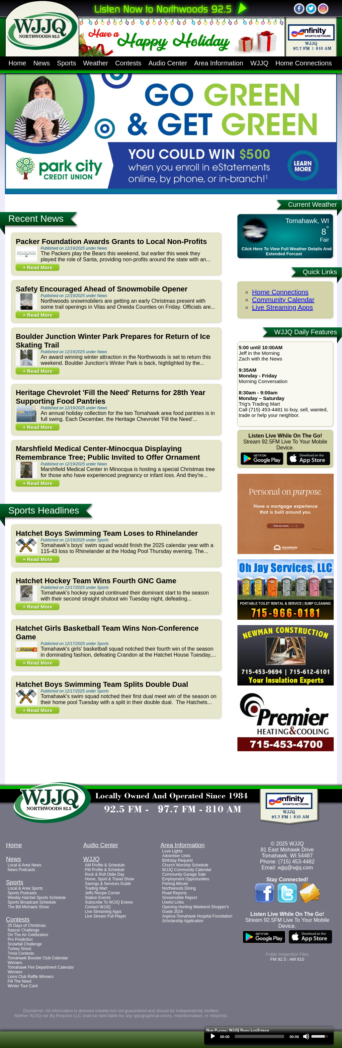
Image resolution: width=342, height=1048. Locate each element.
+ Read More (37, 267)
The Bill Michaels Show (28, 907)
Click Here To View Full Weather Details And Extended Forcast (286, 251)
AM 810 (296, 959)
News (41, 63)
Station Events (98, 897)
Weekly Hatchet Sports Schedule (37, 897)
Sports (66, 63)
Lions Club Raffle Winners (31, 976)
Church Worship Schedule (185, 865)
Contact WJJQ (98, 907)
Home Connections (304, 63)
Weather (95, 63)
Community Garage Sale (184, 874)
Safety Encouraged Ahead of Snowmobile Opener (102, 289)
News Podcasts (21, 869)
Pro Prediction (20, 939)
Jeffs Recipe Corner (102, 893)
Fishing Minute (175, 883)
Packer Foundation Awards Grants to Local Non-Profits (111, 241)
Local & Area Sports (25, 888)
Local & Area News (24, 865)
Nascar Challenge (23, 930)
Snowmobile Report (179, 897)
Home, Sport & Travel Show (109, 879)
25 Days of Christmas (27, 925)
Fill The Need (19, 981)
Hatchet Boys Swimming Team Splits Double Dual (102, 684)
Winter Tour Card (23, 986)
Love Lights (172, 851)
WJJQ (259, 63)
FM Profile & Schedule (105, 869)
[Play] (213, 1036)
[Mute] (306, 1036)
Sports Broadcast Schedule (32, 902)
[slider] (259, 1036)
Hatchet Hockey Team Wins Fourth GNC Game (96, 581)
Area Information (218, 63)
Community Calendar (283, 299)
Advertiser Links (176, 855)
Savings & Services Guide (108, 883)
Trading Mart (96, 888)
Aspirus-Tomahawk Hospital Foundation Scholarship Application (197, 918)
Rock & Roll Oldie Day (105, 874)
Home (17, 63)
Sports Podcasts (22, 893)
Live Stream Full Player (105, 916)
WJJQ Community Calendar (187, 869)
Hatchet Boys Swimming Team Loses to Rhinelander (107, 533)
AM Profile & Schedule (105, 865)
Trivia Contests (21, 953)
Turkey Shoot (19, 948)
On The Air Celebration (28, 934)
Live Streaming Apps (282, 307)
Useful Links (173, 902)
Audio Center (167, 63)
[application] (269, 1038)
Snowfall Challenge (25, 944)
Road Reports (174, 893)
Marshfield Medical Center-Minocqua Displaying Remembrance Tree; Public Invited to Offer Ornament (108, 452)
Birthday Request (177, 860)
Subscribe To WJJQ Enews (109, 902)
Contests (128, 63)
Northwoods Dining (179, 888)
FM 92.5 (278, 959)
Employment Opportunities (185, 879)
